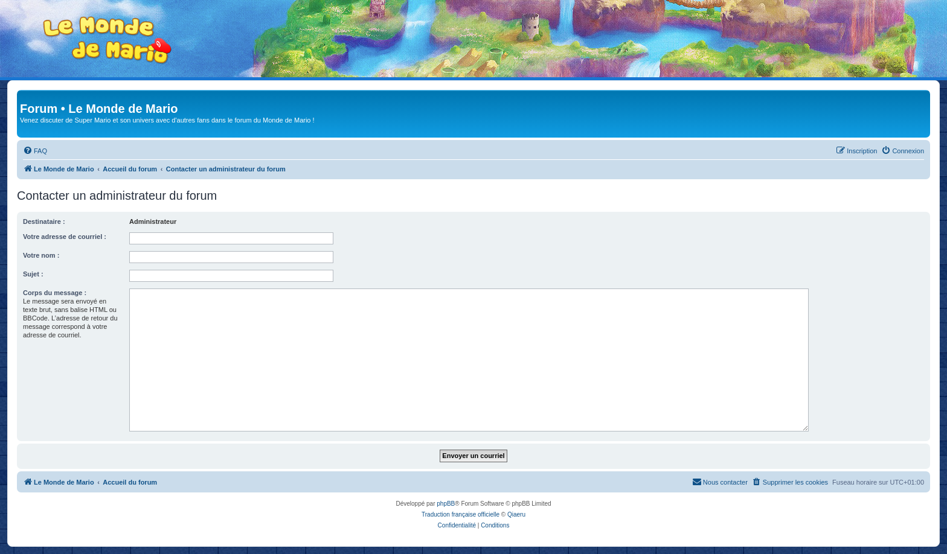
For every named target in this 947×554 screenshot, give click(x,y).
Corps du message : (54, 292)
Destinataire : (44, 221)
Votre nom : (41, 255)
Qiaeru (516, 514)
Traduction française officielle (460, 514)
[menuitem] (35, 151)
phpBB (446, 503)
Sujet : (33, 274)
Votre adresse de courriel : (64, 236)
